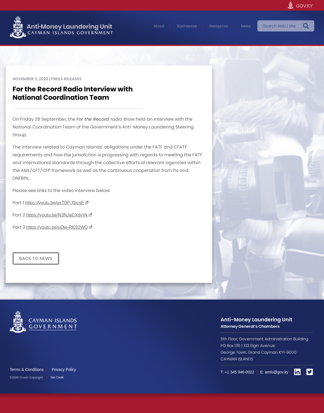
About (159, 26)
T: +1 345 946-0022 (237, 372)
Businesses (187, 26)
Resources (218, 26)
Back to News (35, 258)
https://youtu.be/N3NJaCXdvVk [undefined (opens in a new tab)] (57, 215)
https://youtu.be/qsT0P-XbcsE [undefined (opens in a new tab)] (54, 202)
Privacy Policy (64, 369)
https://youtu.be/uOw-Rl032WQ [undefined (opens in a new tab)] (57, 227)
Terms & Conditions (26, 369)
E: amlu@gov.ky (274, 372)
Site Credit (57, 377)
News (246, 26)
